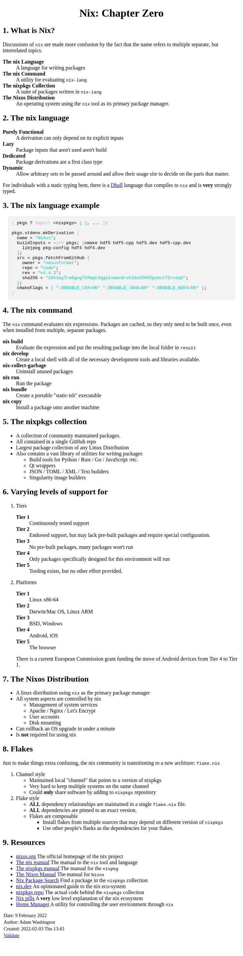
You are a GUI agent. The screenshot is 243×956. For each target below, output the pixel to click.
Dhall (117, 185)
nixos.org (26, 871)
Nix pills (25, 913)
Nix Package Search (37, 895)
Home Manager (32, 919)
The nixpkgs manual (38, 883)
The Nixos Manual (36, 889)
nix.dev (24, 901)
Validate (11, 950)
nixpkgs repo (30, 907)
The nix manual (32, 877)
